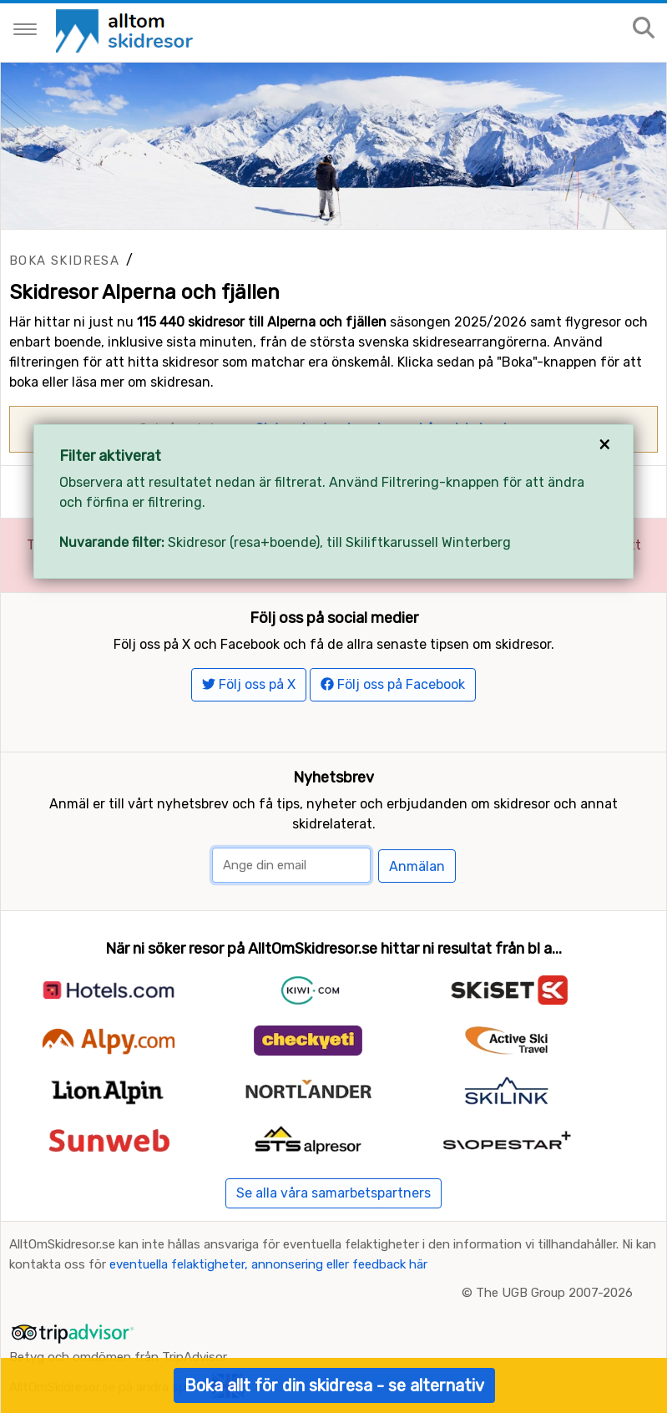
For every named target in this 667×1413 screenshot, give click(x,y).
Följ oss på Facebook (393, 684)
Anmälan (417, 866)
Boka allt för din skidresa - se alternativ (334, 1385)
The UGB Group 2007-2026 (554, 1292)
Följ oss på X (249, 684)
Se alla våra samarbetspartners (333, 1193)
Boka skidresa (64, 260)
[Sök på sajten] (643, 29)
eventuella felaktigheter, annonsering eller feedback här (268, 1264)
